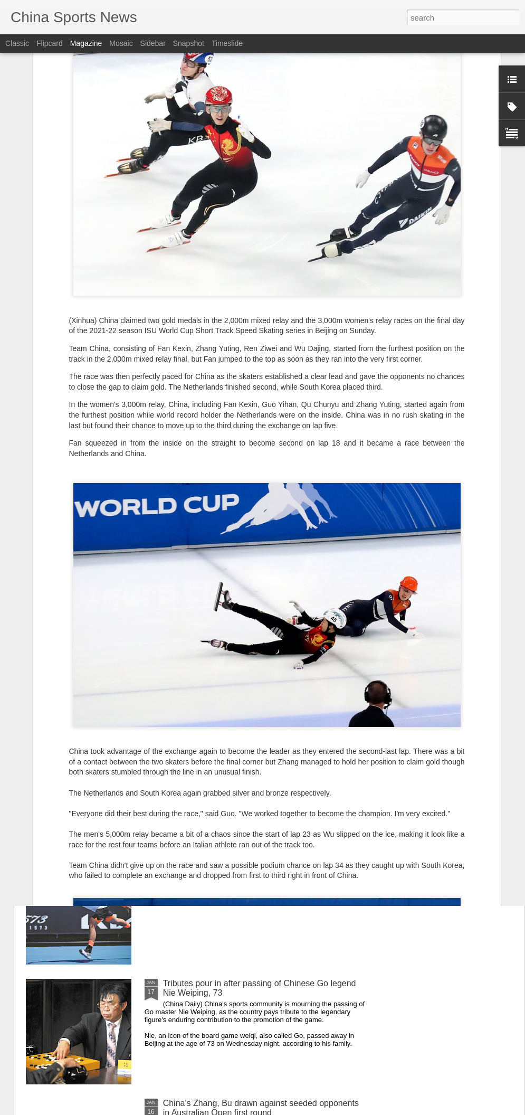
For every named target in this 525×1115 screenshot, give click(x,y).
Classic (17, 43)
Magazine (86, 43)
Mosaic (120, 43)
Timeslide (227, 43)
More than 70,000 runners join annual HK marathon (259, 743)
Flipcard (49, 43)
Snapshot (188, 43)
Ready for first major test (209, 863)
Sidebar (153, 43)
